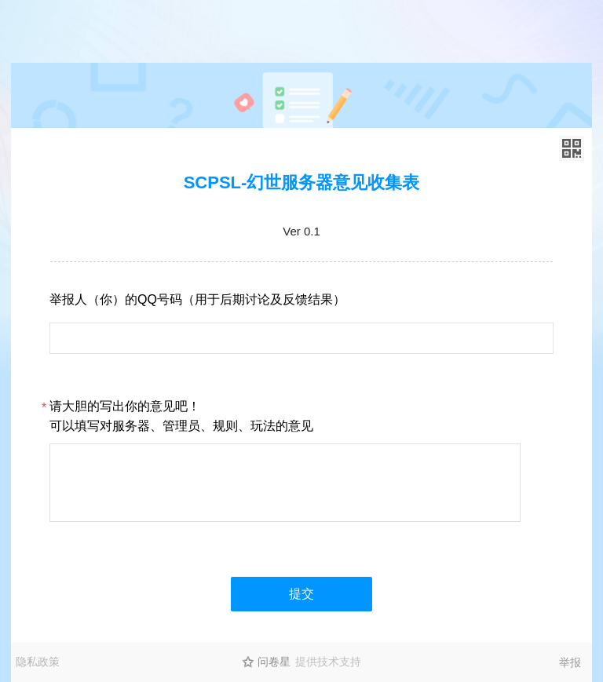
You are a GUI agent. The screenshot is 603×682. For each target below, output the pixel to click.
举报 (570, 662)
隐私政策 (38, 661)
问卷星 (274, 661)
